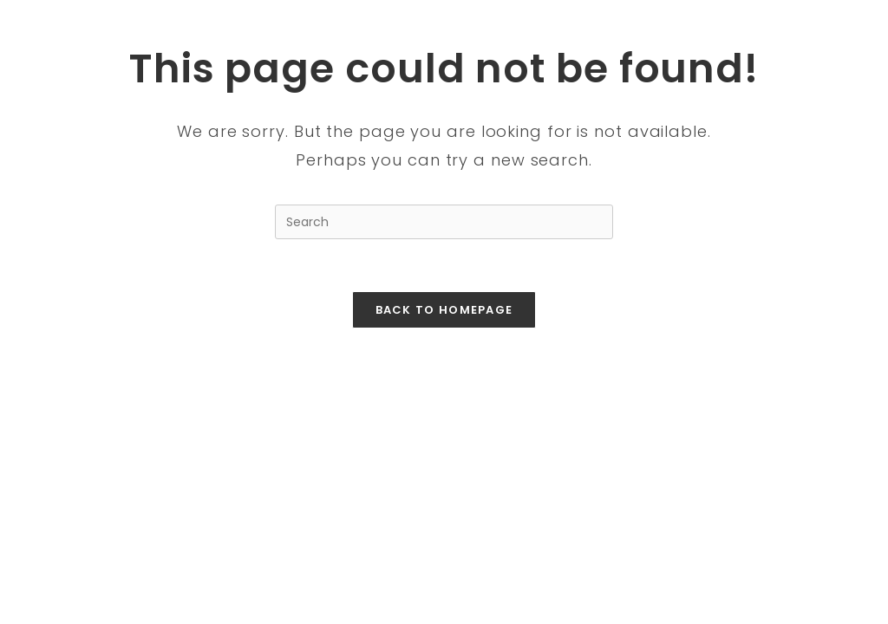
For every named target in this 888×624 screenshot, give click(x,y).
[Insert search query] (444, 222)
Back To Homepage (444, 310)
